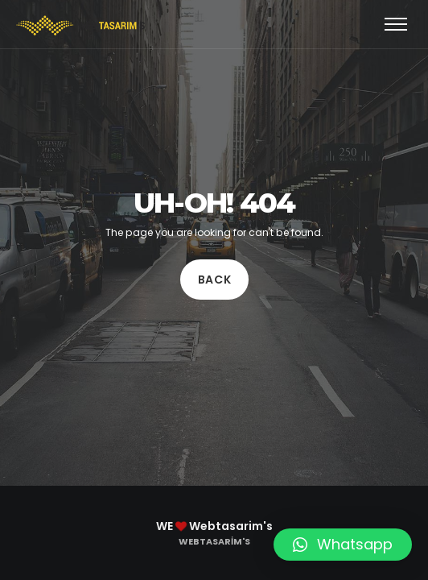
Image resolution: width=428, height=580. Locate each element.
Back (214, 279)
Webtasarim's (214, 541)
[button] (343, 544)
